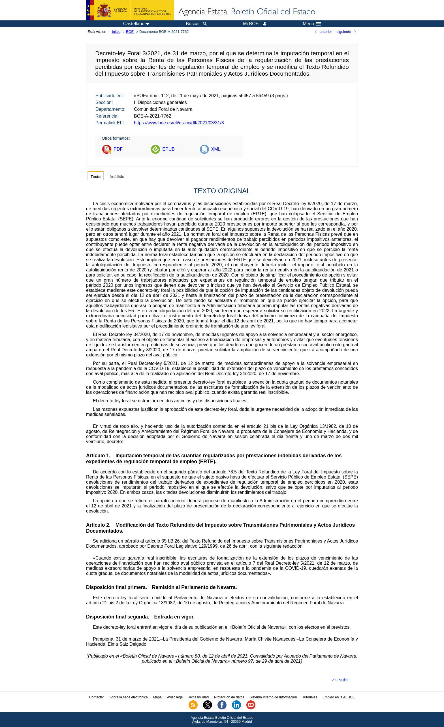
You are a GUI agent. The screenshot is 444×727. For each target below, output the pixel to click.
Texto (96, 177)
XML (216, 149)
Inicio (116, 31)
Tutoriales (309, 697)
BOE (130, 31)
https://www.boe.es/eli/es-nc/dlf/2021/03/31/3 (179, 122)
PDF (118, 149)
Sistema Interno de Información (273, 697)
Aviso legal (175, 697)
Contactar (96, 697)
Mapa (157, 697)
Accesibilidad (199, 697)
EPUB (168, 149)
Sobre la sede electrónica (128, 697)
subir (344, 679)
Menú (312, 24)
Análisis (116, 177)
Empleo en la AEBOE (339, 697)
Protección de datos (229, 697)
